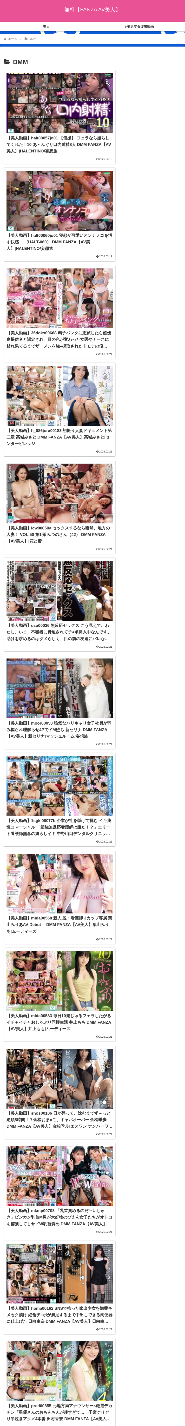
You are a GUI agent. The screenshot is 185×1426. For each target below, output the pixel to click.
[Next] (17, 1417)
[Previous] (6, 1417)
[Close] (27, 1420)
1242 (105, 1356)
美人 (47, 1393)
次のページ (92, 1337)
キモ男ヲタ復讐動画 (138, 1393)
